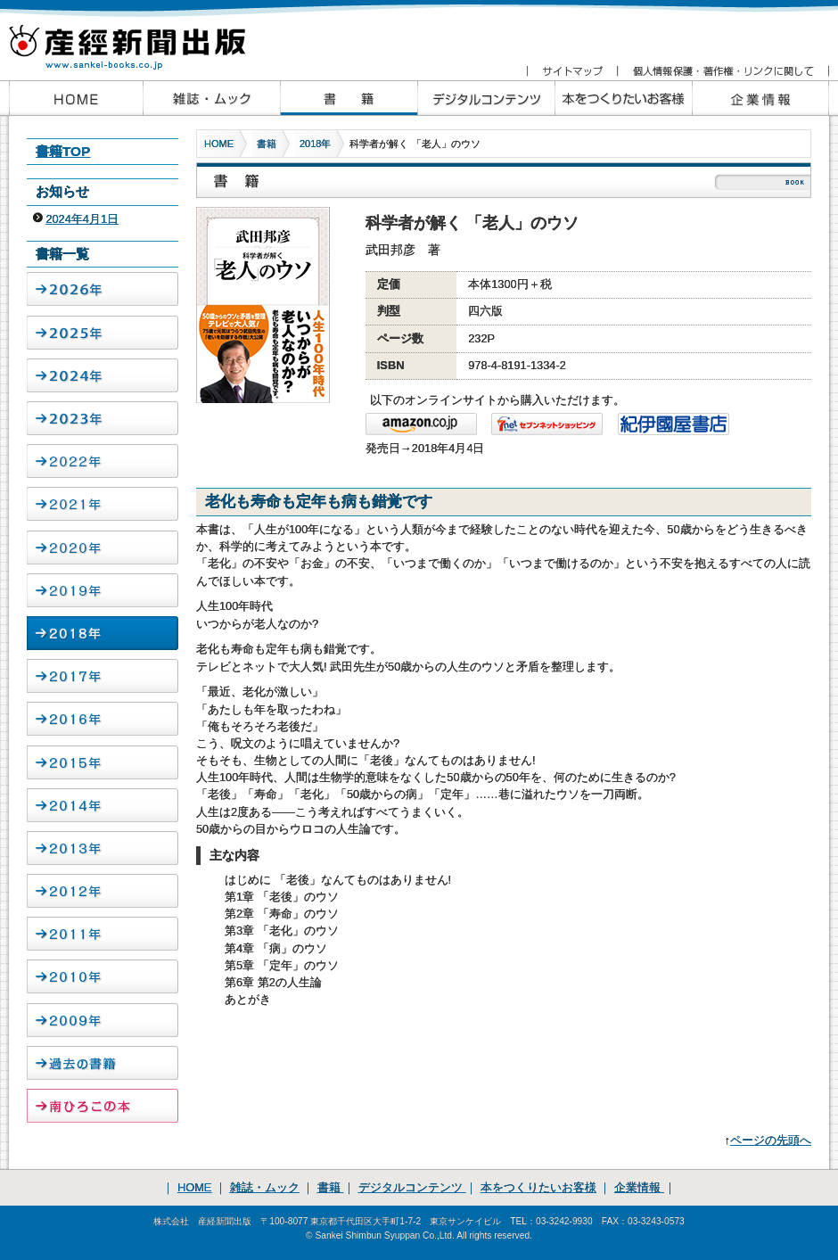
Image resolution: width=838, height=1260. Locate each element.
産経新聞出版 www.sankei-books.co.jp (142, 38)
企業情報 (760, 98)
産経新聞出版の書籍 (348, 98)
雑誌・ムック (265, 1187)
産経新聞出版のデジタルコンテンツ (486, 98)
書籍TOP (63, 151)
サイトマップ (572, 71)
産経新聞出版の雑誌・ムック (211, 98)
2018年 (315, 143)
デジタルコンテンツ (412, 1187)
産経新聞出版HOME (76, 98)
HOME (219, 143)
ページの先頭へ (770, 1140)
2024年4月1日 (82, 219)
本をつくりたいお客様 (623, 98)
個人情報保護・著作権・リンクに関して (722, 71)
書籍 (266, 143)
